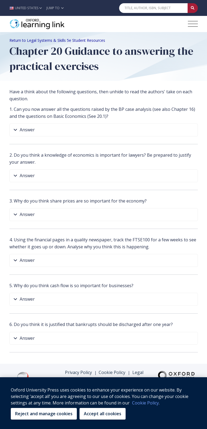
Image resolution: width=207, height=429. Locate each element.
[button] (27, 8)
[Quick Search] (153, 8)
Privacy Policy (78, 372)
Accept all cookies (102, 414)
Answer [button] (24, 129)
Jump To (55, 8)
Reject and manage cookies (44, 414)
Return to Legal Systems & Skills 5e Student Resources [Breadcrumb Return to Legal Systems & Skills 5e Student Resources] (57, 40)
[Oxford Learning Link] (49, 24)
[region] (103, 403)
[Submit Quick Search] (193, 8)
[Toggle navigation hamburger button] (193, 24)
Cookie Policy (112, 372)
